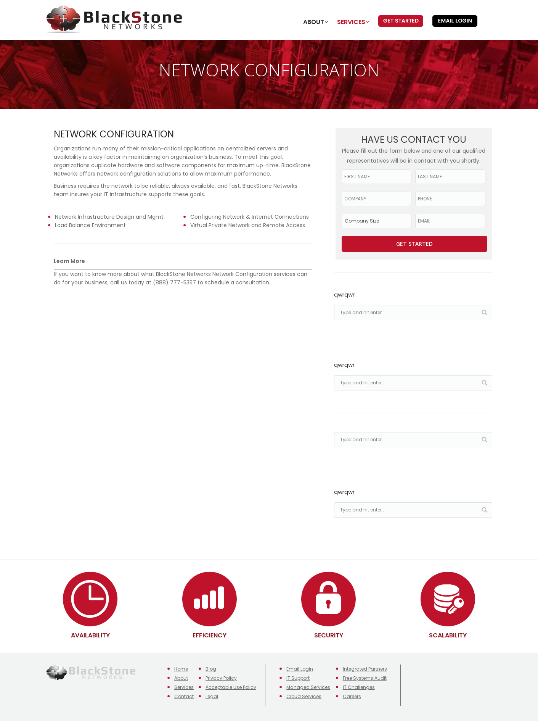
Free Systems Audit (365, 678)
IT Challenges (359, 687)
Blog (211, 669)
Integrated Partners (365, 669)
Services (184, 687)
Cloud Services (303, 696)
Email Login (299, 669)
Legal (212, 696)
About (181, 678)
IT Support (298, 678)
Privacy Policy (221, 678)
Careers (352, 696)
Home (181, 669)
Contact (184, 696)
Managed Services (308, 687)
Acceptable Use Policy (231, 687)
